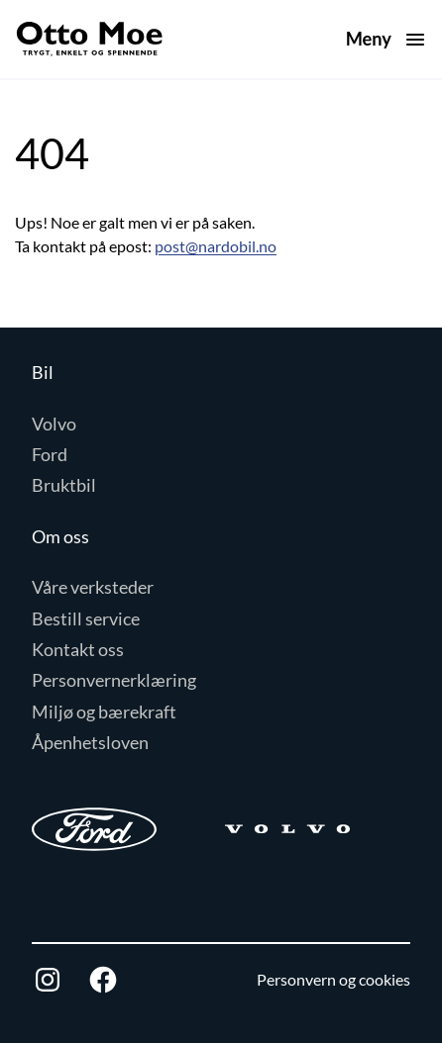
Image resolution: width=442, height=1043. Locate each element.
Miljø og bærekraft (104, 711)
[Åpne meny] (386, 39)
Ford (49, 454)
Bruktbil (64, 485)
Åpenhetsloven (90, 742)
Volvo (54, 423)
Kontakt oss (78, 649)
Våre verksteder (93, 587)
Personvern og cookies (333, 979)
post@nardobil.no (215, 246)
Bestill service (86, 618)
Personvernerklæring (114, 680)
